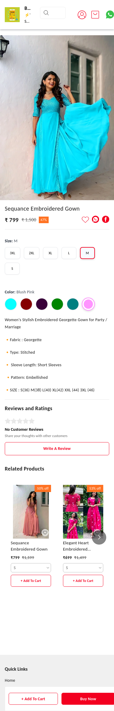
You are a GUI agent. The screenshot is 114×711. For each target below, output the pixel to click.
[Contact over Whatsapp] (110, 14)
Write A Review (57, 448)
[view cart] (95, 14)
